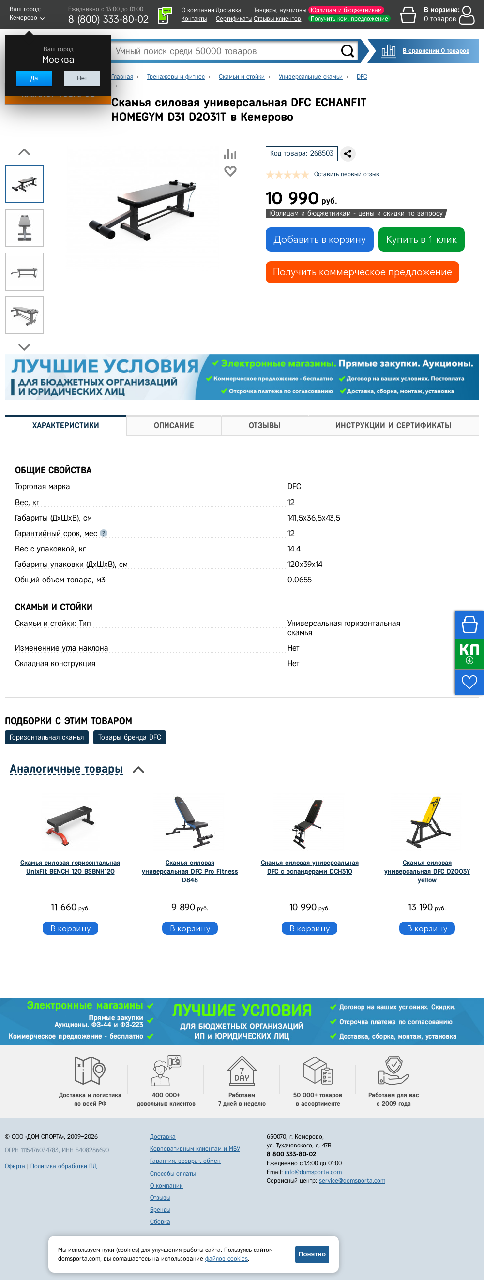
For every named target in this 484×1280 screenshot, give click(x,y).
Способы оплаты (173, 1173)
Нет (81, 78)
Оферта (15, 1166)
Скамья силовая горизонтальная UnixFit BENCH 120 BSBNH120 (70, 867)
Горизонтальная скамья (47, 737)
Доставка (229, 10)
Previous (24, 152)
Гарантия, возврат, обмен (185, 1161)
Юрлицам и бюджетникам (346, 10)
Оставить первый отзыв (346, 174)
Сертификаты (234, 18)
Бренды (160, 1209)
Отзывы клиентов (277, 18)
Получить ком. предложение (349, 18)
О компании (198, 10)
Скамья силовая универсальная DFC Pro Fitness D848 (190, 871)
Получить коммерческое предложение (362, 272)
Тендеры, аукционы (280, 10)
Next (24, 347)
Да (34, 78)
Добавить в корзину (319, 239)
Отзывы (160, 1197)
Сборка (160, 1222)
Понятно (312, 1254)
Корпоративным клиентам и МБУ (195, 1149)
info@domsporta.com (313, 1172)
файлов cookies (226, 1258)
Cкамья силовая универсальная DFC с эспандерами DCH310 (310, 867)
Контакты (194, 18)
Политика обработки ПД (63, 1166)
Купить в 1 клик (421, 239)
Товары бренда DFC (129, 737)
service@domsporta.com (352, 1180)
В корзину (70, 928)
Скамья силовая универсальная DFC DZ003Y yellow (427, 871)
